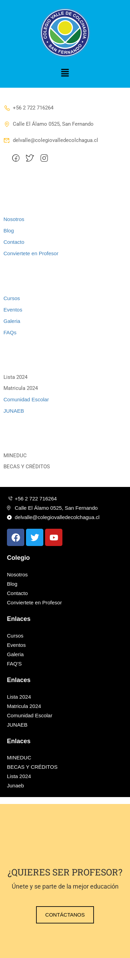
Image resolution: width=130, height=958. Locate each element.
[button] (65, 73)
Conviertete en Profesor (30, 253)
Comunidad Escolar (26, 399)
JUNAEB (13, 411)
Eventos (12, 310)
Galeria (11, 321)
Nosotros (13, 219)
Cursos (11, 298)
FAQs (10, 332)
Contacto (13, 242)
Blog (8, 230)
